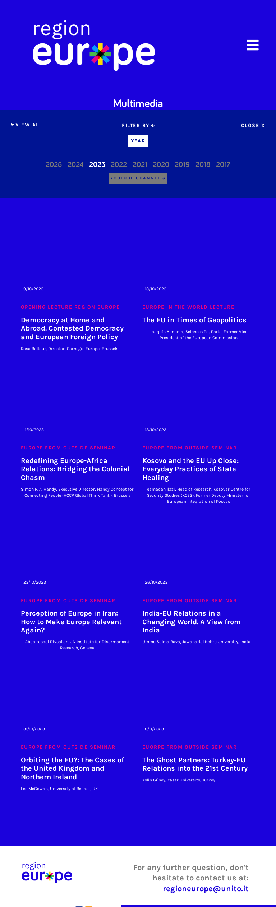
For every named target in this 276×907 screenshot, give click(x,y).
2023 (97, 164)
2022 (119, 164)
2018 (203, 164)
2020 (161, 164)
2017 (223, 164)
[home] (94, 45)
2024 (75, 164)
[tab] (138, 125)
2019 (182, 164)
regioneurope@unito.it (206, 888)
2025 (54, 164)
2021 (140, 164)
